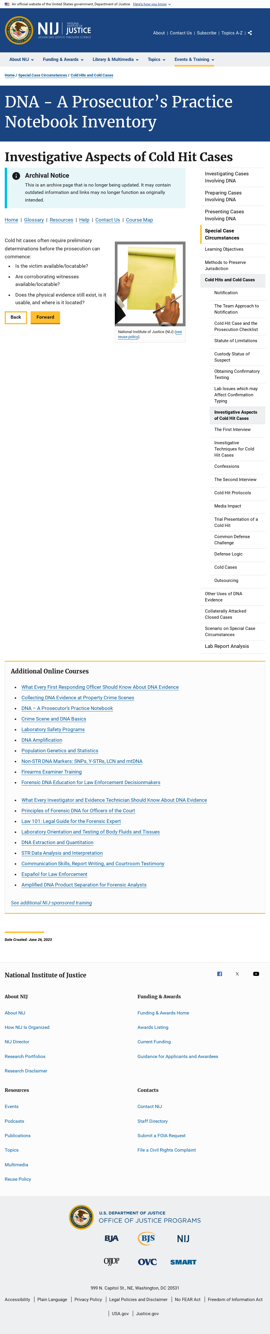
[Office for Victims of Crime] (147, 1266)
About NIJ (15, 1012)
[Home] (64, 30)
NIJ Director (17, 1041)
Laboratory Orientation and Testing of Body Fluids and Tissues (90, 832)
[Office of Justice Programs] (19, 30)
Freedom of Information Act (235, 1299)
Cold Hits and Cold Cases (92, 75)
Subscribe (206, 33)
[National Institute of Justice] (183, 1243)
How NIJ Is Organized (27, 1027)
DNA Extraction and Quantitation (57, 842)
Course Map (139, 220)
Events (12, 1106)
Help (84, 220)
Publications (18, 1135)
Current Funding (154, 1041)
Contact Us (181, 33)
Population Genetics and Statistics (59, 751)
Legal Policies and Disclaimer (138, 1299)
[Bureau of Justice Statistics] (147, 1247)
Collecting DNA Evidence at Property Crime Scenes (77, 698)
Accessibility (17, 1299)
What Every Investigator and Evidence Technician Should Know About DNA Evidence (114, 800)
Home (10, 75)
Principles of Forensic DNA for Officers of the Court (78, 811)
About (159, 33)
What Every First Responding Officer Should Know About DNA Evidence (100, 687)
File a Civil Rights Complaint (167, 1150)
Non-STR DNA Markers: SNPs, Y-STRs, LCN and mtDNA (82, 761)
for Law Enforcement (54, 874)
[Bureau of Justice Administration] (112, 1243)
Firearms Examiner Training (51, 772)
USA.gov (120, 1313)
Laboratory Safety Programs (53, 729)
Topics (12, 1150)
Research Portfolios (25, 1056)
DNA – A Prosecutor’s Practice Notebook (67, 708)
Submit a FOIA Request (161, 1135)
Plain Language (52, 1299)
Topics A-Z (232, 33)
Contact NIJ (150, 1106)
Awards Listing (153, 1027)
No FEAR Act (188, 1299)
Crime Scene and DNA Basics (53, 719)
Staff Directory (153, 1121)
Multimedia (16, 1164)
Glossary (34, 220)
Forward (45, 317)
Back (16, 317)
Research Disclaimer (26, 1071)
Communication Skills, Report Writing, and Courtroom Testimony (92, 863)
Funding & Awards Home (163, 1012)
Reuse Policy (18, 1179)
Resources (61, 220)
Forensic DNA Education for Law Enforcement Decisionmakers (90, 782)
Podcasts (14, 1121)
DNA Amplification (41, 740)
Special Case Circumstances (42, 75)
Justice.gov (147, 1313)
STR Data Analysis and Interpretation (62, 853)
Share (254, 37)
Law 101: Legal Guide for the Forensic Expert (71, 821)
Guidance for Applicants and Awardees (178, 1056)
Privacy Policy (88, 1299)
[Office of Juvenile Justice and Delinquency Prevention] (111, 1267)
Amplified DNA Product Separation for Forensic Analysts (84, 885)
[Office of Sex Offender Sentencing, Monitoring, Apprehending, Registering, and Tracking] (183, 1265)
